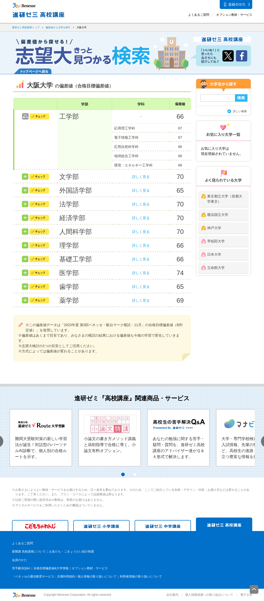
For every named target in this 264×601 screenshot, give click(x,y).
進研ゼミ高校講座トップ (26, 27)
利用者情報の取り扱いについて (141, 576)
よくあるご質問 (198, 14)
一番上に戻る (254, 589)
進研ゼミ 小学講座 (101, 525)
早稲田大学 (216, 241)
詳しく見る (141, 177)
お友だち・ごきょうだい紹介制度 (71, 551)
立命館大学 (216, 268)
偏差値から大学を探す (58, 27)
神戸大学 (214, 228)
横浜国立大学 (217, 215)
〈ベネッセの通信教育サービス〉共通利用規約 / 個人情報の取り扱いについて (64, 576)
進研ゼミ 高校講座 (224, 524)
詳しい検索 (240, 111)
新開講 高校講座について (29, 551)
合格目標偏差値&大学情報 (51, 568)
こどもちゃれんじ (40, 525)
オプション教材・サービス (234, 14)
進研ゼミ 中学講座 (163, 525)
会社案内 (172, 595)
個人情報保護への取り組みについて (209, 595)
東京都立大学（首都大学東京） (224, 198)
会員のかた (19, 560)
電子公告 (246, 595)
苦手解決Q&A (21, 568)
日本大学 (214, 254)
